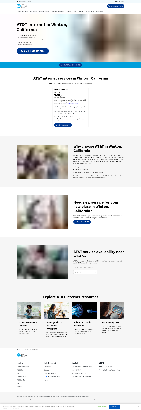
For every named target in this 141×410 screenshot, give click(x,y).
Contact (46, 370)
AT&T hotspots (59, 334)
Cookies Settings (102, 406)
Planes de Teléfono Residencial (82, 377)
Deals (18, 383)
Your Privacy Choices (52, 377)
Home (18, 349)
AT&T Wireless (21, 377)
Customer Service (50, 373)
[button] (95, 272)
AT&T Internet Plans (23, 367)
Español (122, 1)
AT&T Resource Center (27, 332)
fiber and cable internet (81, 331)
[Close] (138, 407)
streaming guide (110, 326)
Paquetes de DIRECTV (79, 373)
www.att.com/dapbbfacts (71, 103)
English (116, 1)
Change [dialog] (29, 1)
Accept (114, 406)
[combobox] (83, 272)
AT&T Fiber (20, 370)
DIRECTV (19, 373)
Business (19, 387)
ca (30, 349)
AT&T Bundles (21, 380)
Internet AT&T (76, 370)
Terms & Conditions (105, 367)
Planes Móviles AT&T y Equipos (82, 367)
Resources (47, 367)
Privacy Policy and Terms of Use (109, 370)
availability (25, 349)
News (46, 380)
